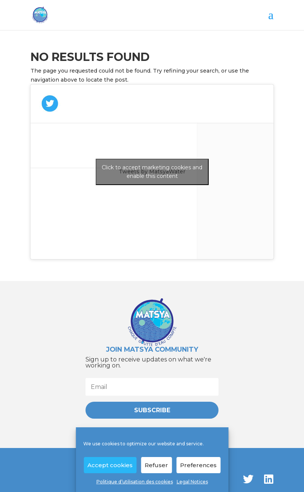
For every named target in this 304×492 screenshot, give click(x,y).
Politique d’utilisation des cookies (134, 481)
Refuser (156, 465)
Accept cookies (110, 465)
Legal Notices (192, 481)
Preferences (198, 465)
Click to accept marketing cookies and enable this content (152, 171)
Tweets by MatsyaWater (152, 172)
